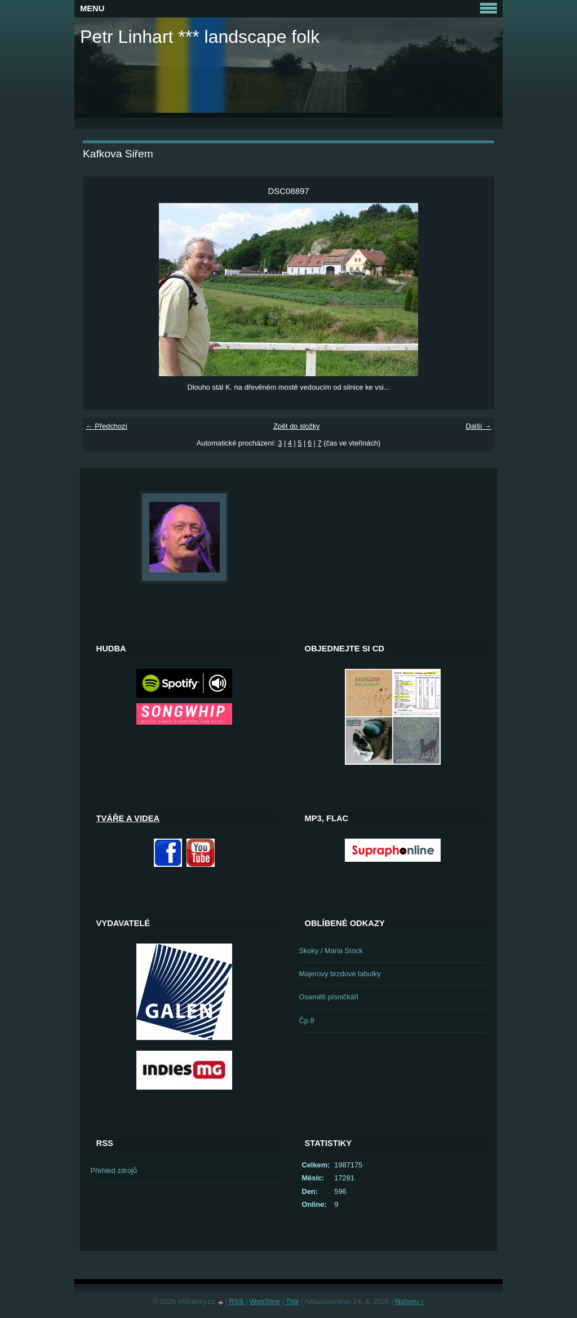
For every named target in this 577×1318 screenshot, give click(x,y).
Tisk (292, 1301)
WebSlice (265, 1301)
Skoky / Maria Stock (331, 950)
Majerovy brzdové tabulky (340, 973)
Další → (478, 426)
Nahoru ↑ (409, 1301)
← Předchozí (106, 426)
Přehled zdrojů (114, 1170)
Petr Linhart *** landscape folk (199, 37)
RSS (236, 1301)
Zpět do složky (296, 426)
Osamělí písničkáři (328, 997)
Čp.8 (306, 1020)
